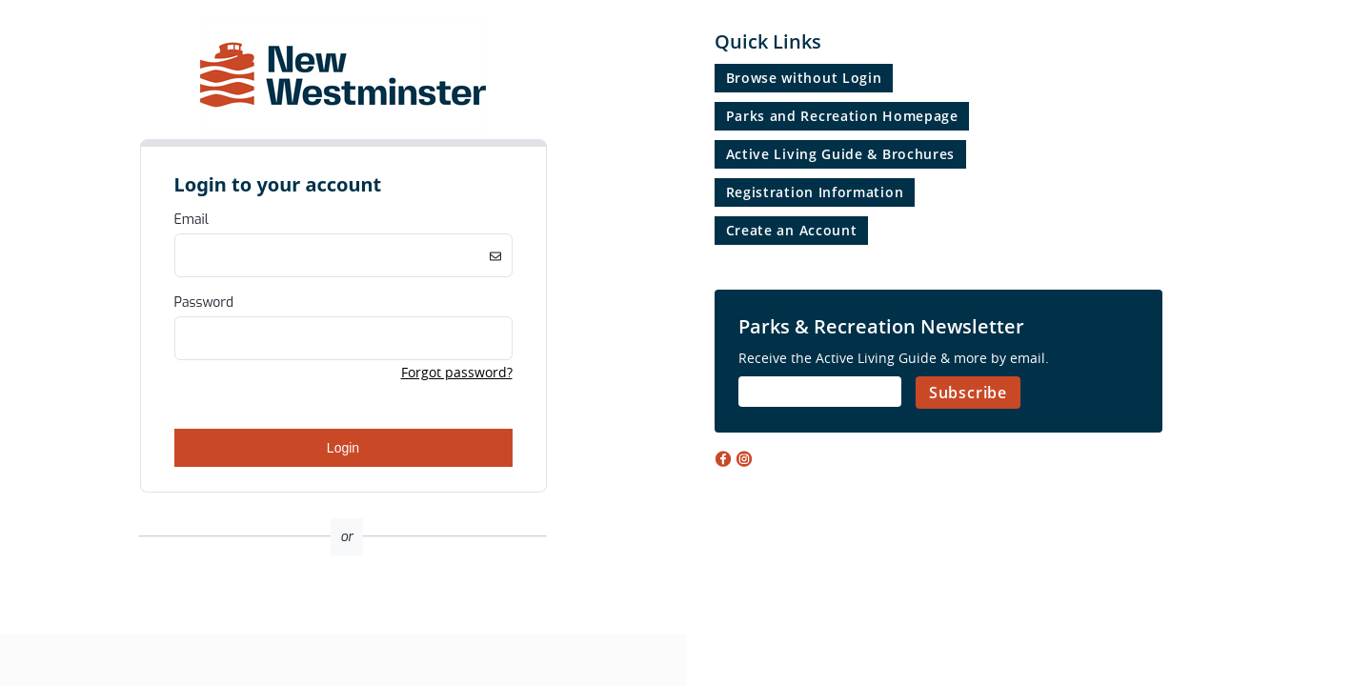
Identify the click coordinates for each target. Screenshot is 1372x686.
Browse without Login (804, 78)
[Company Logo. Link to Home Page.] (343, 130)
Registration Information (815, 192)
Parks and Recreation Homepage (842, 116)
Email (191, 220)
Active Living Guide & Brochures (841, 154)
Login (343, 447)
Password (204, 302)
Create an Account (792, 230)
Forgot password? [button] (457, 372)
